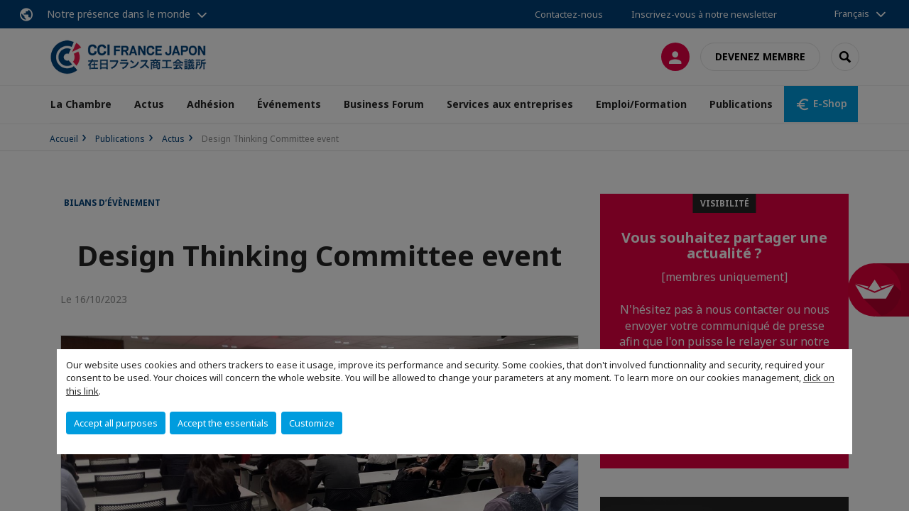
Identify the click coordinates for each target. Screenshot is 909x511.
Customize (311, 423)
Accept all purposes (116, 423)
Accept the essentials (223, 423)
